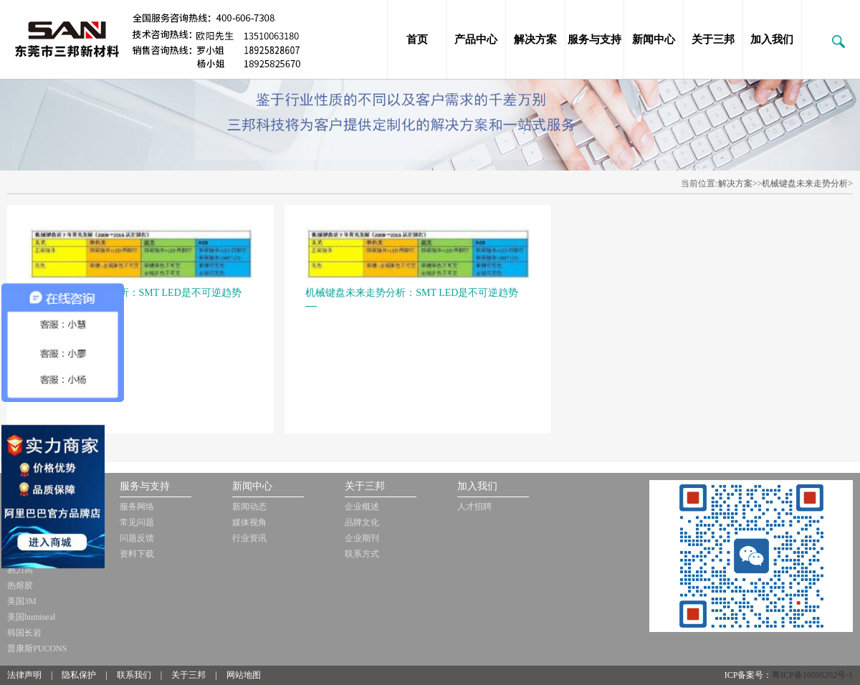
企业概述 (362, 507)
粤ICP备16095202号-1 (812, 675)
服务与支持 (594, 39)
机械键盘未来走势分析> (807, 183)
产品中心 (475, 39)
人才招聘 (474, 507)
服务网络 (137, 507)
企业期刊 (362, 538)
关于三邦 (713, 39)
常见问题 (137, 522)
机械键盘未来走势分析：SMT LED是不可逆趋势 (135, 292)
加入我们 (771, 39)
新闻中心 (653, 39)
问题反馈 (137, 538)
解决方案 (535, 39)
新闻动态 (249, 507)
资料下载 (137, 554)
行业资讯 (249, 538)
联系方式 (362, 554)
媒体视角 (249, 522)
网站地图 (243, 675)
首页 (417, 39)
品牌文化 (362, 522)
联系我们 (134, 675)
